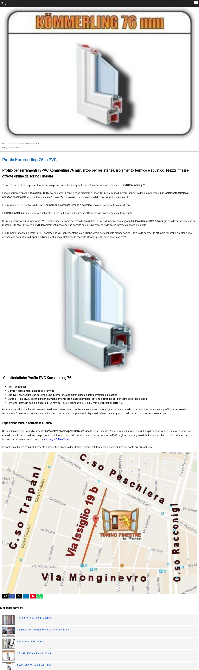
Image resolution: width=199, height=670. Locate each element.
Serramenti (15, 147)
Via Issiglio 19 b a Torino (56, 439)
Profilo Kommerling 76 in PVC (29, 160)
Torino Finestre (10, 143)
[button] (5, 596)
